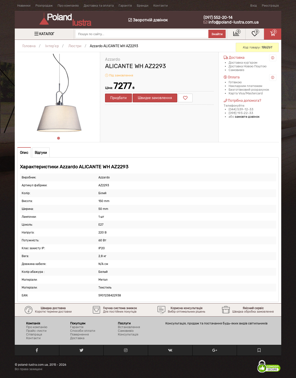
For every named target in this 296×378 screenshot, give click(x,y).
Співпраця (34, 334)
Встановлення (129, 327)
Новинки (24, 5)
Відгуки (41, 153)
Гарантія (125, 5)
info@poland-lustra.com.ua (233, 22)
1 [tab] (58, 138)
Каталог (46, 34)
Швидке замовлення (155, 98)
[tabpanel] (58, 93)
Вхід (253, 5)
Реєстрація (270, 5)
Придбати (118, 98)
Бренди (142, 5)
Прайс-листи (36, 331)
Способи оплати (82, 331)
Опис (24, 153)
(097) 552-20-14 (218, 17)
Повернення (79, 334)
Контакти (160, 5)
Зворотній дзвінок (148, 20)
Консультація (128, 334)
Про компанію (68, 5)
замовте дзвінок (247, 116)
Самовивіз (126, 331)
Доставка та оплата (99, 5)
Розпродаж (44, 5)
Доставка (77, 338)
